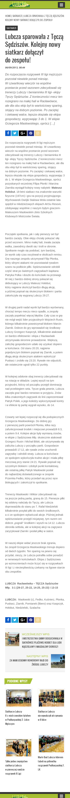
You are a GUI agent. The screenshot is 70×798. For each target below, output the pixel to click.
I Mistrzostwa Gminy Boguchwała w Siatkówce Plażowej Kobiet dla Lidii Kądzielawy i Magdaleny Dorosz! (42, 642)
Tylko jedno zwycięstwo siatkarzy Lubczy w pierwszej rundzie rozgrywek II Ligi (16, 767)
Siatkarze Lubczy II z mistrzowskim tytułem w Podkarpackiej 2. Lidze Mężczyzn (18, 717)
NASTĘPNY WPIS (37, 656)
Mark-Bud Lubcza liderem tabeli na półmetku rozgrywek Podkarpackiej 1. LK (51, 763)
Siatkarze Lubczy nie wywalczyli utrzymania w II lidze (50, 715)
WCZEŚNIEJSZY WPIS (36, 634)
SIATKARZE (17, 16)
